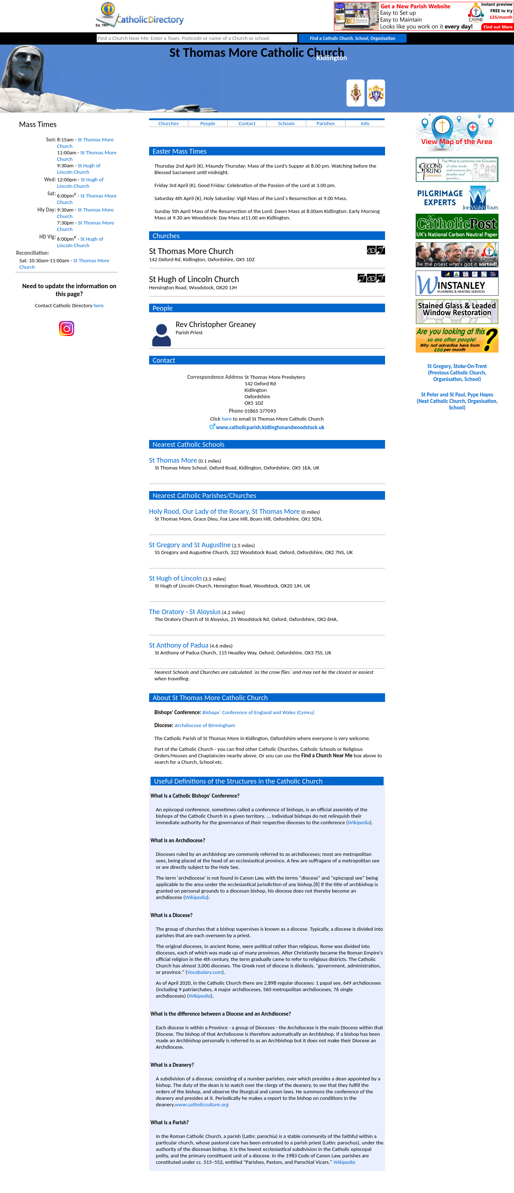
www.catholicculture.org (202, 1104)
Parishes (326, 123)
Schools (286, 123)
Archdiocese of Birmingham (205, 725)
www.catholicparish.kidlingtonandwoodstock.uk (267, 427)
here (99, 305)
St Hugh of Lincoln (175, 578)
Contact (246, 123)
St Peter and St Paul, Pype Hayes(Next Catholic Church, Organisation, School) (457, 401)
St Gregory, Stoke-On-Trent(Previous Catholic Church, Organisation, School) (457, 372)
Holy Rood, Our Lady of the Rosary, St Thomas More (224, 511)
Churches (168, 123)
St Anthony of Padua (179, 645)
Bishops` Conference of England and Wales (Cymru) (258, 712)
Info (365, 123)
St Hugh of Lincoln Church (78, 168)
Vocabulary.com (204, 972)
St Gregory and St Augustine (190, 544)
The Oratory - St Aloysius (185, 611)
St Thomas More (173, 460)
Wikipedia (359, 822)
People (207, 123)
